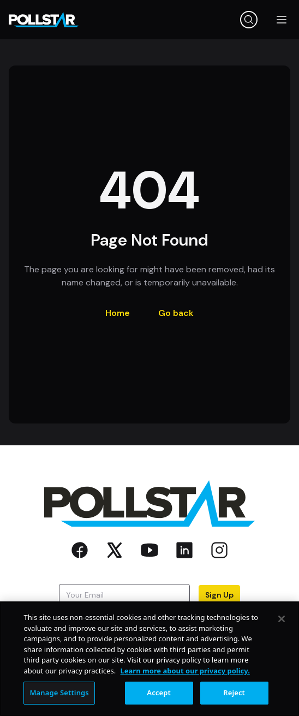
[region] (149, 658)
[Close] (282, 619)
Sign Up (219, 595)
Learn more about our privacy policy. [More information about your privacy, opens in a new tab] (185, 671)
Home (117, 313)
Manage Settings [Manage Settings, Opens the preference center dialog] (59, 692)
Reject (234, 692)
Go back (176, 313)
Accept (159, 692)
